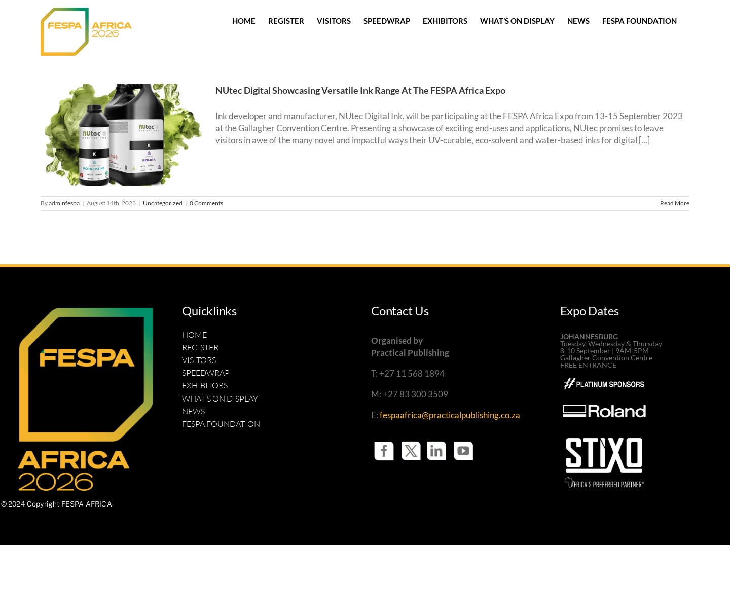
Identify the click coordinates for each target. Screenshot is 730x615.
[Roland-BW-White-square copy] (604, 391)
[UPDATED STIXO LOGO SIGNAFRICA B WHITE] (604, 435)
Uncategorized (162, 203)
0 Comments (206, 203)
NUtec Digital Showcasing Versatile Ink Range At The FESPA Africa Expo (360, 90)
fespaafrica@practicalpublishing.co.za (450, 415)
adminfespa (64, 203)
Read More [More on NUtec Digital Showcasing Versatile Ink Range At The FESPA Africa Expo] (674, 203)
